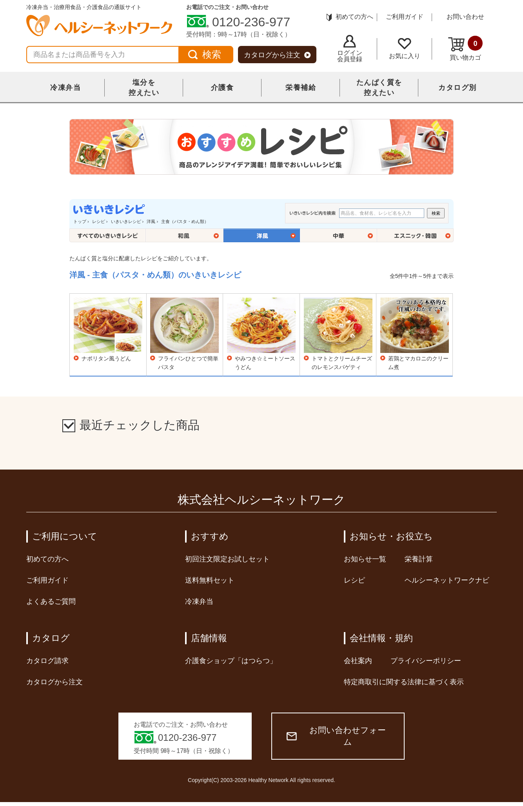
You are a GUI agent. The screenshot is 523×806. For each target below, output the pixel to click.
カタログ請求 (47, 661)
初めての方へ (350, 16)
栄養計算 (419, 559)
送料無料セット (209, 580)
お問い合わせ (465, 16)
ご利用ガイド (404, 16)
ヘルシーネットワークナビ (447, 580)
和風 (184, 235)
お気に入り (404, 48)
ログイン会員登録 (349, 48)
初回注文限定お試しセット (227, 559)
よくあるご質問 (51, 601)
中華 (338, 235)
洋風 (151, 221)
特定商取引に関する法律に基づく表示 (404, 682)
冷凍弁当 (65, 87)
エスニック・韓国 (415, 235)
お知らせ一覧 (365, 559)
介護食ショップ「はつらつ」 (231, 661)
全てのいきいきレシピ (107, 235)
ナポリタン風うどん (106, 358)
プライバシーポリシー (425, 661)
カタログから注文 (277, 55)
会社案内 (358, 661)
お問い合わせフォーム (336, 736)
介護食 (222, 87)
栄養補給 (300, 87)
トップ (79, 221)
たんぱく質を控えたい (379, 88)
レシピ (98, 221)
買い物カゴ (465, 48)
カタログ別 (457, 87)
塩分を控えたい (144, 88)
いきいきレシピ (126, 221)
